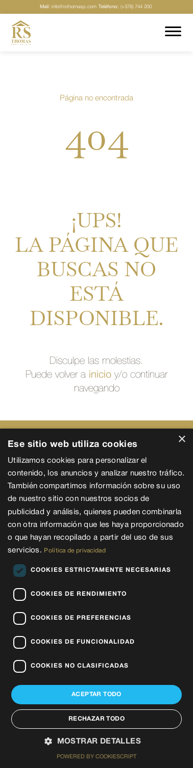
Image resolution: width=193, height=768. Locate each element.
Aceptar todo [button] (96, 694)
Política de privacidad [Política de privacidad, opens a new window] (75, 550)
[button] (96, 742)
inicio (100, 375)
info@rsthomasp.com (68, 7)
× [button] (181, 439)
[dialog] (96, 598)
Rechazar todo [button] (96, 719)
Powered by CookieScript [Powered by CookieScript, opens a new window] (96, 756)
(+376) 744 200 (125, 7)
